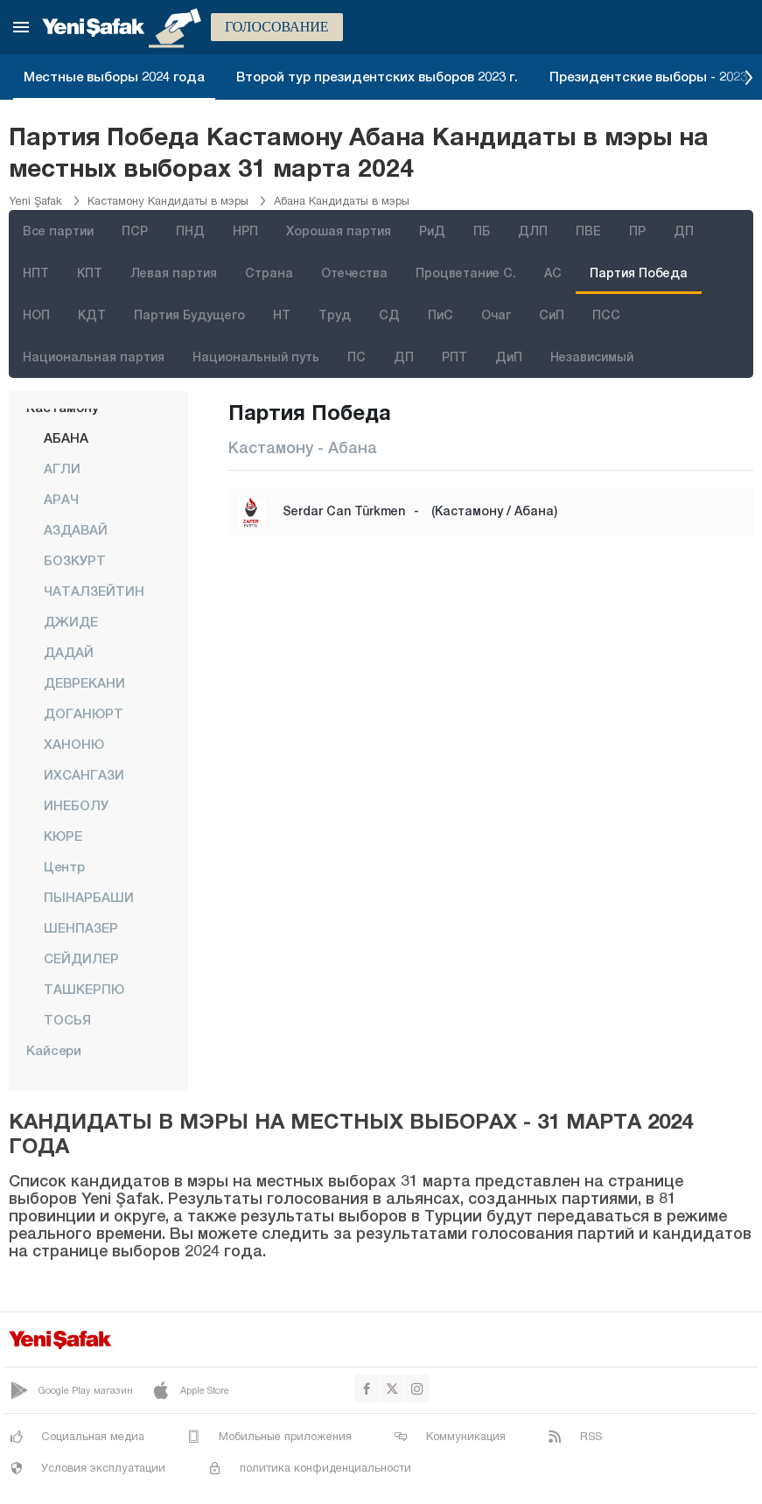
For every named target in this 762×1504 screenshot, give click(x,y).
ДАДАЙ (69, 652)
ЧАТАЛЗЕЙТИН (94, 590)
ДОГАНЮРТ (83, 713)
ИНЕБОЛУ (76, 805)
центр (64, 866)
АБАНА (66, 437)
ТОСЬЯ (67, 1019)
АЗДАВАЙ (76, 529)
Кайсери (53, 1050)
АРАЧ (61, 499)
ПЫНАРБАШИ (89, 897)
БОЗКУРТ (75, 560)
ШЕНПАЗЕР (81, 927)
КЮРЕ (63, 835)
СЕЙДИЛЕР (81, 958)
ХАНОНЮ (74, 744)
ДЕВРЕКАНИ (84, 682)
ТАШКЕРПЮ (84, 989)
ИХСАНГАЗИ (84, 774)
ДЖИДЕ (71, 621)
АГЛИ (62, 468)
